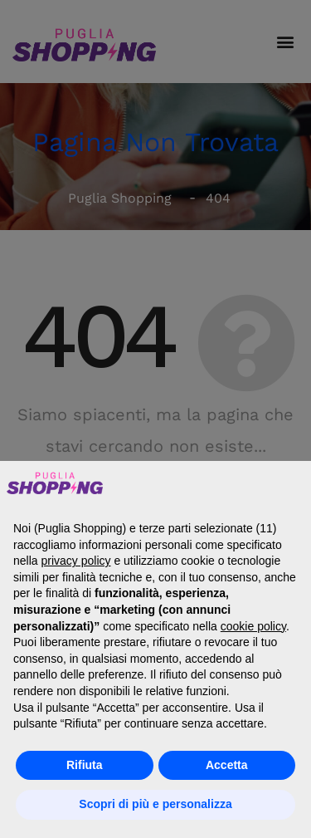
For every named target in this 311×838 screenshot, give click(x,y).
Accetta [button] (227, 765)
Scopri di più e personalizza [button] (155, 804)
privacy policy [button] (75, 560)
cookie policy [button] (253, 626)
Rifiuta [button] (84, 765)
